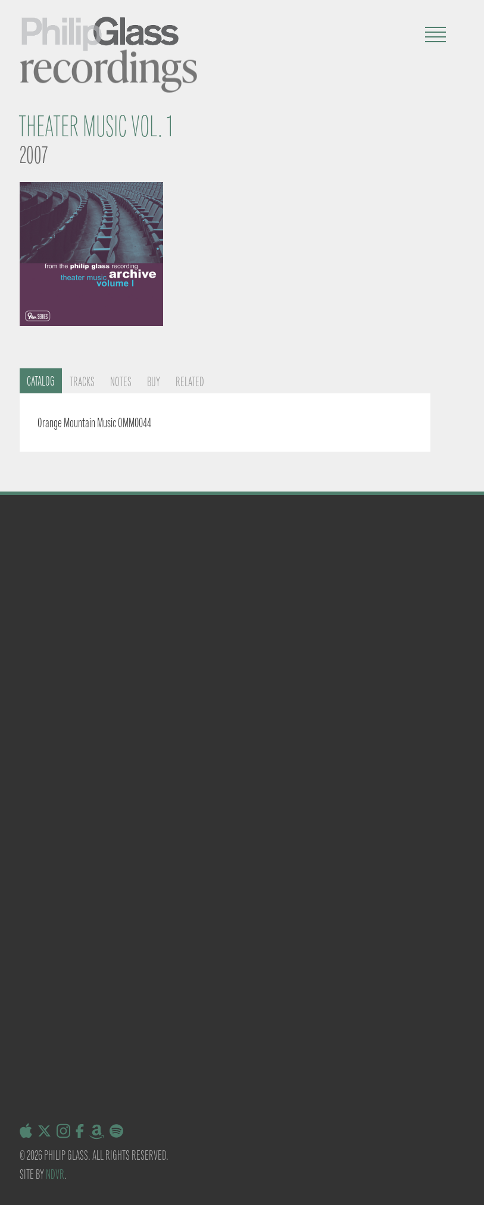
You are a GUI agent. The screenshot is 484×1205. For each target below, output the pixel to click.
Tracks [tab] (82, 381)
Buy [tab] (153, 381)
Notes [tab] (121, 381)
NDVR (55, 1174)
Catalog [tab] (41, 381)
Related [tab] (190, 381)
